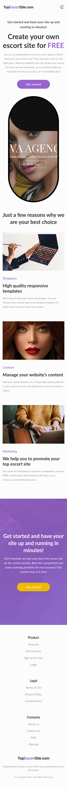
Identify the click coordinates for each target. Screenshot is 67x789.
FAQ (33, 737)
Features (33, 644)
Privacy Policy (33, 694)
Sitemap (34, 744)
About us (33, 724)
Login (33, 664)
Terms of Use (33, 687)
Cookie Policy (33, 701)
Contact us (33, 730)
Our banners (33, 651)
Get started (33, 84)
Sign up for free (33, 657)
